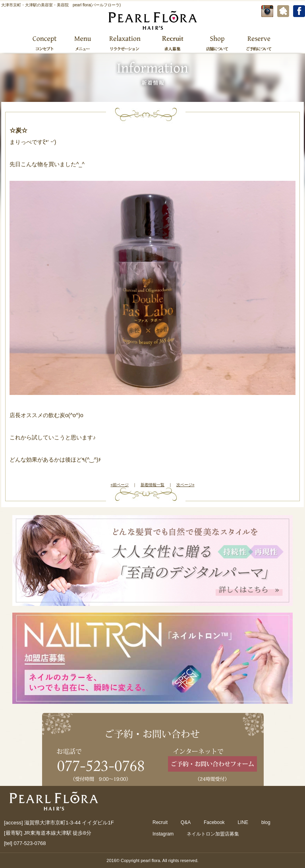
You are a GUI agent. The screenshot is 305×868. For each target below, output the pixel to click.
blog (265, 822)
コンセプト (45, 43)
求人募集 (173, 43)
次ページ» (185, 485)
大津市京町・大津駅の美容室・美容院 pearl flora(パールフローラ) (61, 5)
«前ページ (119, 485)
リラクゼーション (124, 43)
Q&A (186, 822)
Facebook (214, 822)
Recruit (160, 822)
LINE (242, 822)
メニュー (82, 43)
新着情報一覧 (152, 485)
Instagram (163, 834)
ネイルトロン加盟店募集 (213, 834)
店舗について (217, 43)
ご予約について (257, 43)
